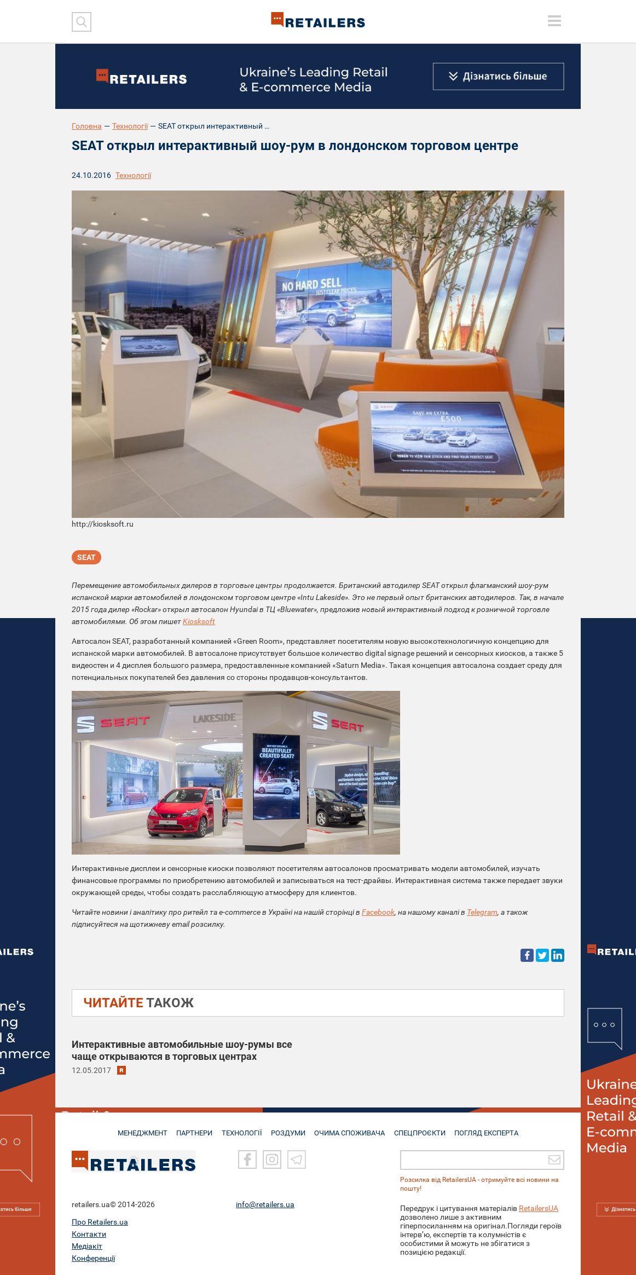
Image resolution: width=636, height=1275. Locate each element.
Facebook (378, 912)
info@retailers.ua (265, 1204)
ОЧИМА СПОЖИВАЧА (351, 1128)
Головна (87, 126)
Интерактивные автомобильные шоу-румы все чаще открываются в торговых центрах (182, 1050)
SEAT (86, 558)
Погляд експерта (490, 1128)
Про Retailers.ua (100, 1222)
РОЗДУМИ (289, 1128)
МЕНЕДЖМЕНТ (139, 1128)
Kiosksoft (199, 621)
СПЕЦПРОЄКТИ (422, 1128)
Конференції (93, 1258)
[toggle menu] (554, 21)
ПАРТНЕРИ (193, 1128)
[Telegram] (296, 1160)
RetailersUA (538, 1208)
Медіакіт (87, 1246)
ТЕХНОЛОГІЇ (242, 1128)
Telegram (482, 912)
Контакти (89, 1234)
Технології (130, 126)
